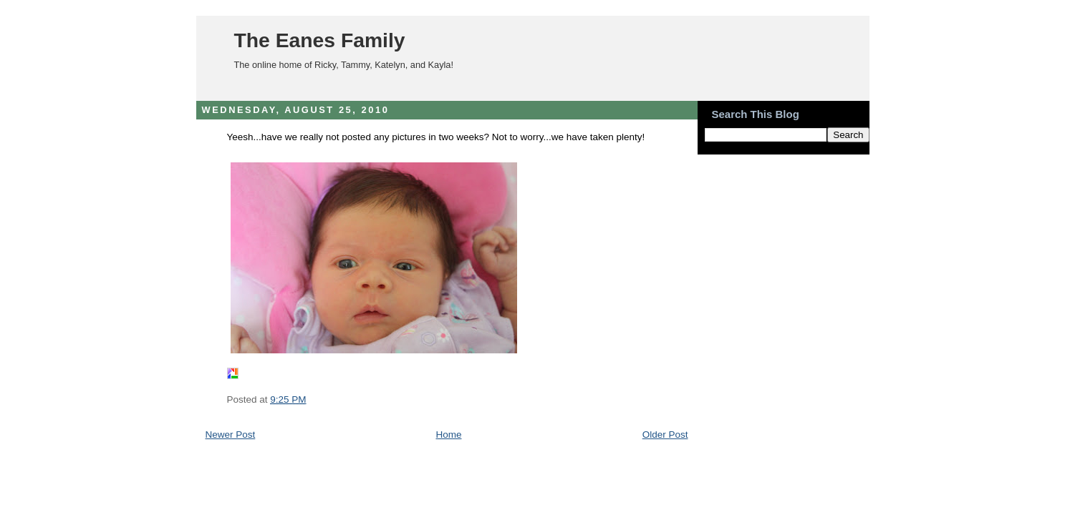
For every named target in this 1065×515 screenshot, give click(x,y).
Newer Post (231, 434)
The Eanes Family (319, 40)
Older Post (665, 434)
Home (448, 434)
